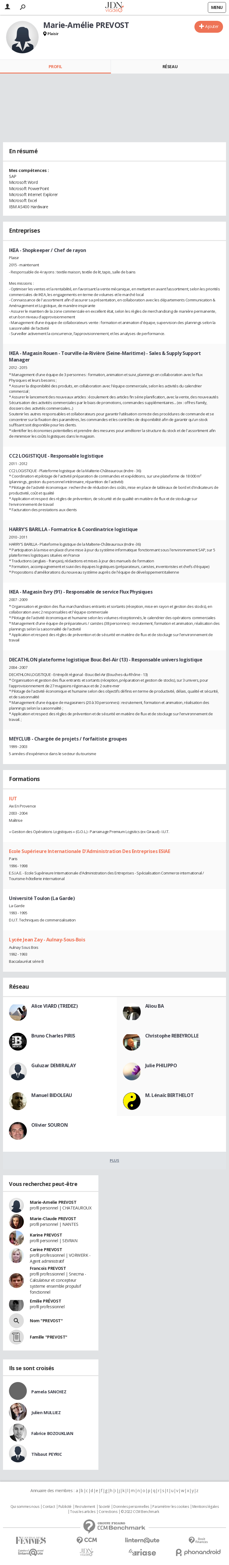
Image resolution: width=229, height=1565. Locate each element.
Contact (49, 1507)
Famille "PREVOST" (48, 1337)
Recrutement (85, 1507)
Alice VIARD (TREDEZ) (54, 1006)
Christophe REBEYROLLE (172, 1035)
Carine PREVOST (46, 1249)
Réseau (170, 66)
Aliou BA (154, 1006)
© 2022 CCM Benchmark (140, 1512)
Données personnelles (131, 1507)
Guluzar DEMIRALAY (53, 1065)
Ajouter (212, 26)
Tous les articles (82, 1512)
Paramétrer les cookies (170, 1507)
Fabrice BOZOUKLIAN (52, 1433)
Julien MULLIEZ (46, 1412)
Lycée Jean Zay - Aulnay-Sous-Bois (47, 939)
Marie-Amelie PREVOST (53, 1202)
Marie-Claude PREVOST (53, 1218)
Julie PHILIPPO (161, 1065)
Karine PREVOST (46, 1235)
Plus (114, 1160)
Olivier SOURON (49, 1125)
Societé (104, 1507)
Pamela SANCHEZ (48, 1392)
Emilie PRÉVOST (45, 1301)
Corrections (108, 1512)
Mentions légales (205, 1507)
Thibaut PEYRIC (46, 1454)
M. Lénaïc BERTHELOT (169, 1095)
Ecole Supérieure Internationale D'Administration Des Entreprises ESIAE (89, 851)
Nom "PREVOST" (46, 1320)
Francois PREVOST (48, 1268)
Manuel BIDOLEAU (51, 1095)
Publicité (65, 1507)
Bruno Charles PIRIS (53, 1035)
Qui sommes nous (24, 1507)
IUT (13, 798)
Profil (55, 66)
